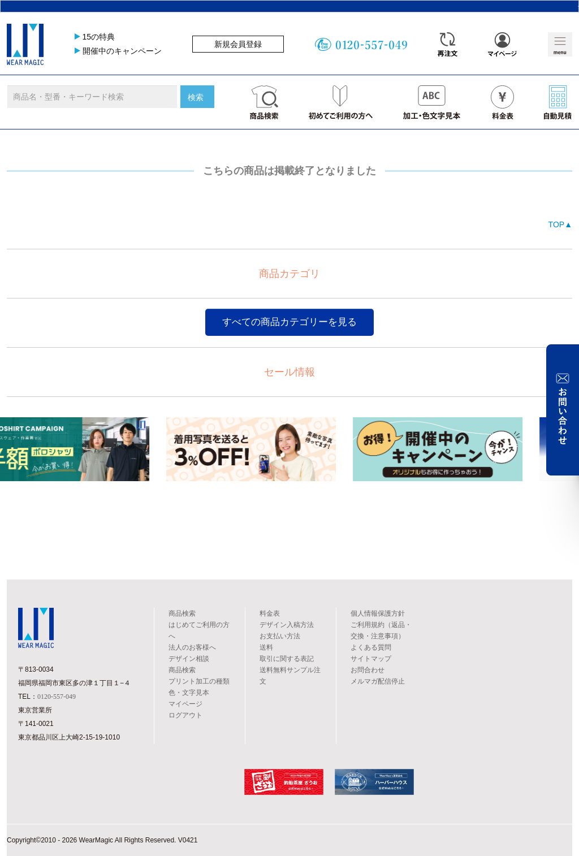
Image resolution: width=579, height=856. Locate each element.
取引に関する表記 (287, 659)
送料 (266, 647)
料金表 (270, 613)
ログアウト (185, 715)
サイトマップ (371, 659)
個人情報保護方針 (378, 613)
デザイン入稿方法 (287, 625)
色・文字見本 (188, 693)
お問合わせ (367, 670)
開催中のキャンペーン (122, 50)
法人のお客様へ (192, 647)
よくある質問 (371, 647)
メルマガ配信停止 (378, 681)
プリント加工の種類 (199, 681)
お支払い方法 (280, 636)
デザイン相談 (188, 659)
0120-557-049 (56, 697)
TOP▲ (560, 224)
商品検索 (182, 613)
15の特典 (99, 36)
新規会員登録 (238, 44)
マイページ (185, 704)
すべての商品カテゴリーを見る (289, 322)
